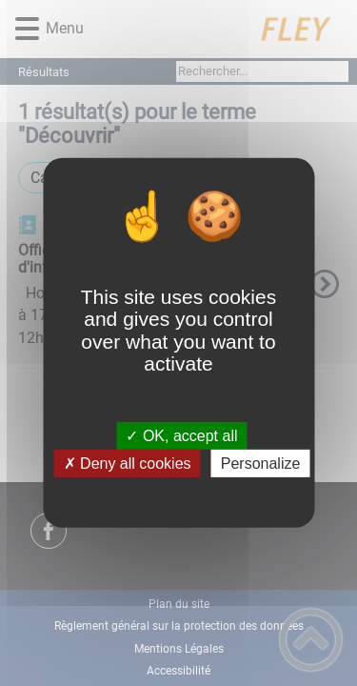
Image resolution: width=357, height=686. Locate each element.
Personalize (261, 463)
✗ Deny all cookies (127, 463)
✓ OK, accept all (181, 436)
